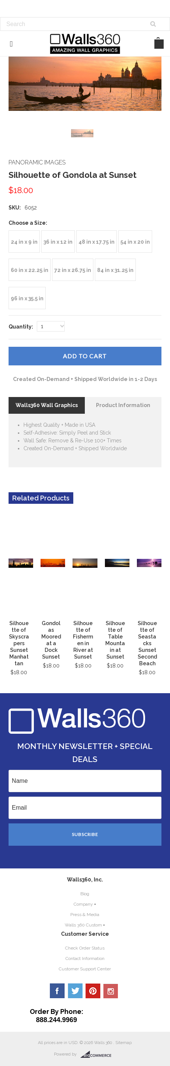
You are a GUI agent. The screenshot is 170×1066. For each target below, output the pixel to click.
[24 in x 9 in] (24, 241)
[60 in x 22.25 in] (30, 270)
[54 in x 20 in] (135, 241)
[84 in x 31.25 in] (115, 270)
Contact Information (85, 958)
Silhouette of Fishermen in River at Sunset (83, 640)
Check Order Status (85, 948)
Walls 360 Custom (83, 925)
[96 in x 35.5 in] (27, 298)
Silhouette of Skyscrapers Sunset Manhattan (19, 643)
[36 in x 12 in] (58, 241)
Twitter (75, 990)
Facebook (57, 990)
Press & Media (84, 914)
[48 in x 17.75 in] (96, 241)
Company (83, 904)
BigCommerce (98, 1054)
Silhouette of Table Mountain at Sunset (115, 640)
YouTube (110, 990)
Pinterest (93, 990)
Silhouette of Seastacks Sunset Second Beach (147, 643)
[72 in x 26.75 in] (72, 270)
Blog (84, 893)
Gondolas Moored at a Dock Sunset (51, 640)
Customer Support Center (85, 968)
